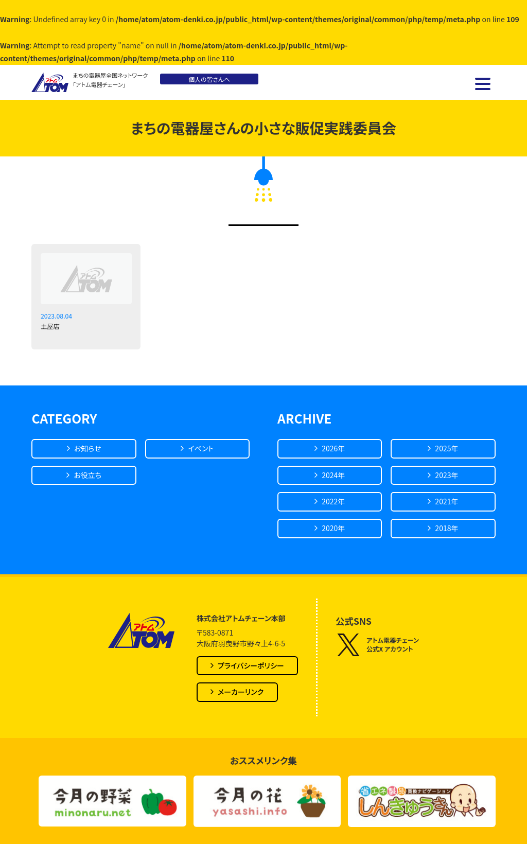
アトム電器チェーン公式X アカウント (377, 645)
